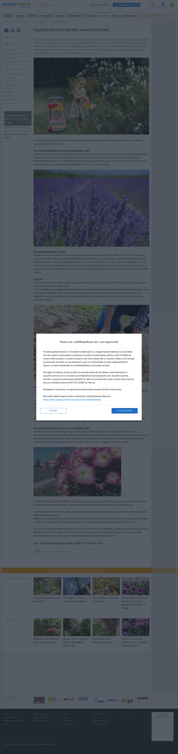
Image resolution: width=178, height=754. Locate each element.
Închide (53, 411)
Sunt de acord (124, 411)
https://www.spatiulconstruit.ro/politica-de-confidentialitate (72, 399)
